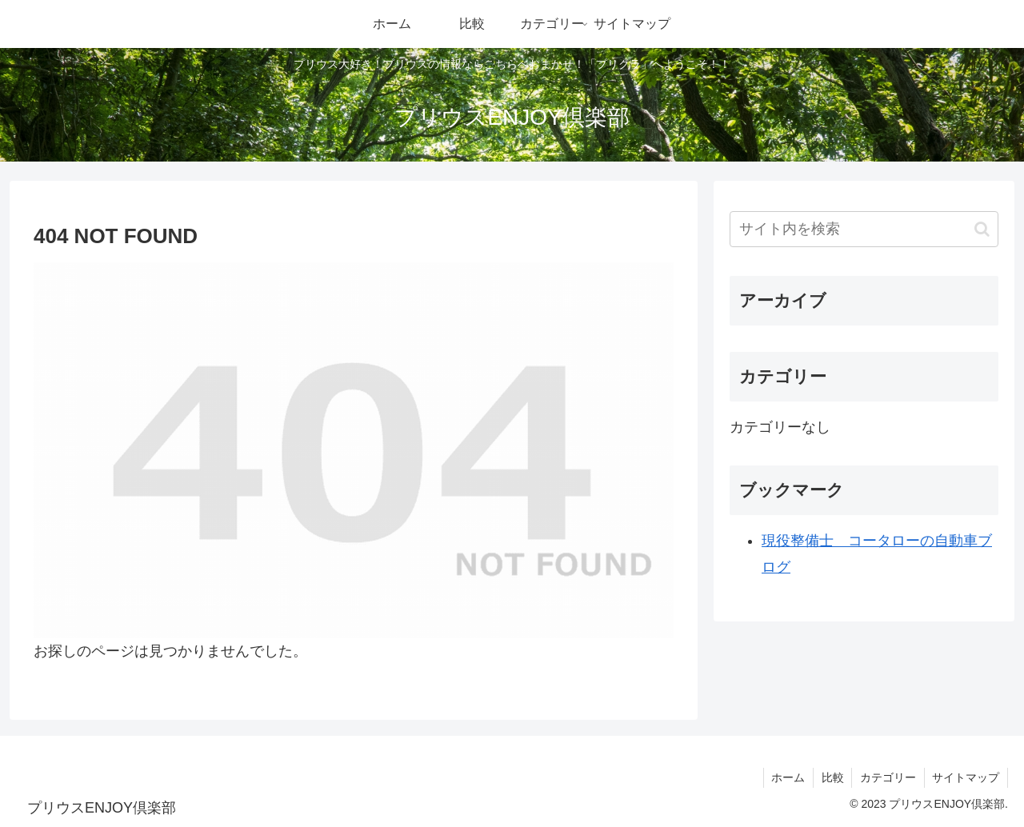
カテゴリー (887, 777)
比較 (831, 777)
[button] (982, 229)
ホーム (786, 777)
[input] (864, 229)
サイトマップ (965, 777)
